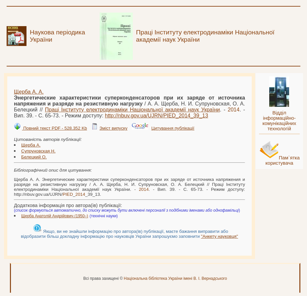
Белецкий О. (34, 156)
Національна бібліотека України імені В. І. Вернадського (175, 278)
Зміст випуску (113, 128)
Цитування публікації (172, 128)
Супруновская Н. (38, 150)
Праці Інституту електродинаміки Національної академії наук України (132, 109)
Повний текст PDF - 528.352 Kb (54, 128)
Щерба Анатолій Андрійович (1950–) (54, 216)
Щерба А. (30, 145)
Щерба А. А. (29, 92)
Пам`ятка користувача (282, 160)
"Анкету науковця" (219, 236)
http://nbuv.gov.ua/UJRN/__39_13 (156, 115)
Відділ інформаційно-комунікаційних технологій (279, 120)
